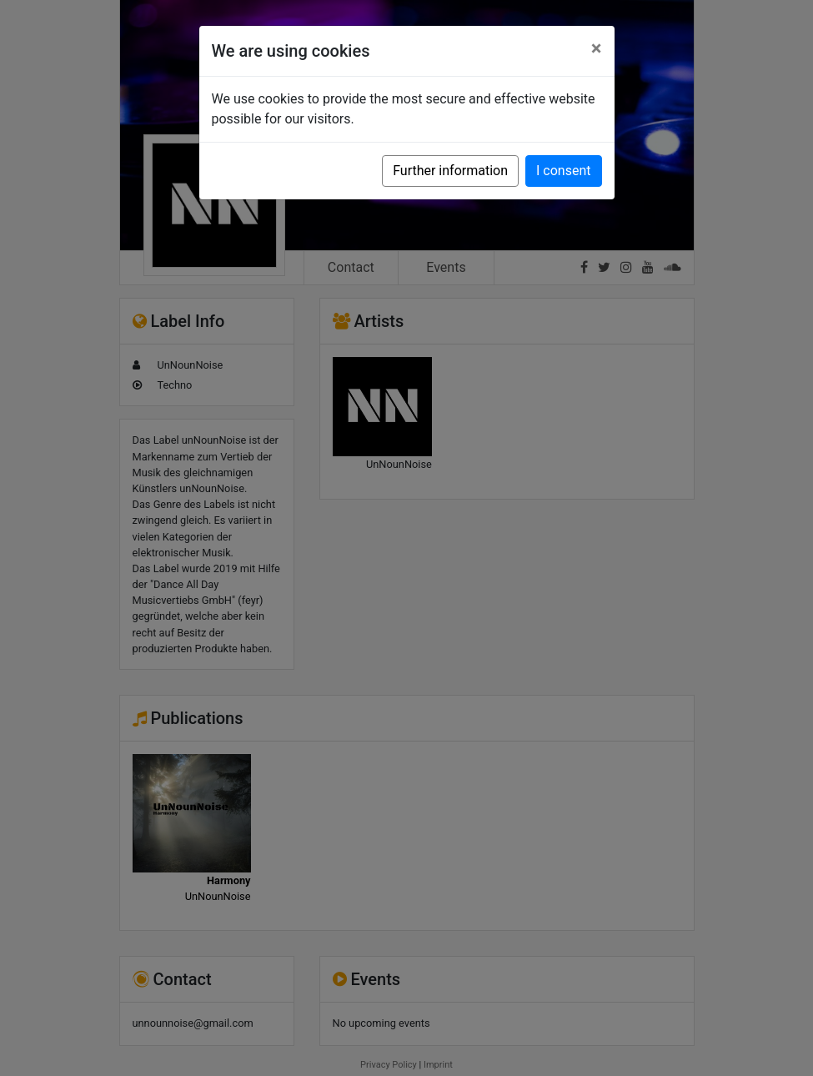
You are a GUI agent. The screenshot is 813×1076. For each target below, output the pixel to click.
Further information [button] (450, 170)
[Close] (597, 48)
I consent (563, 170)
